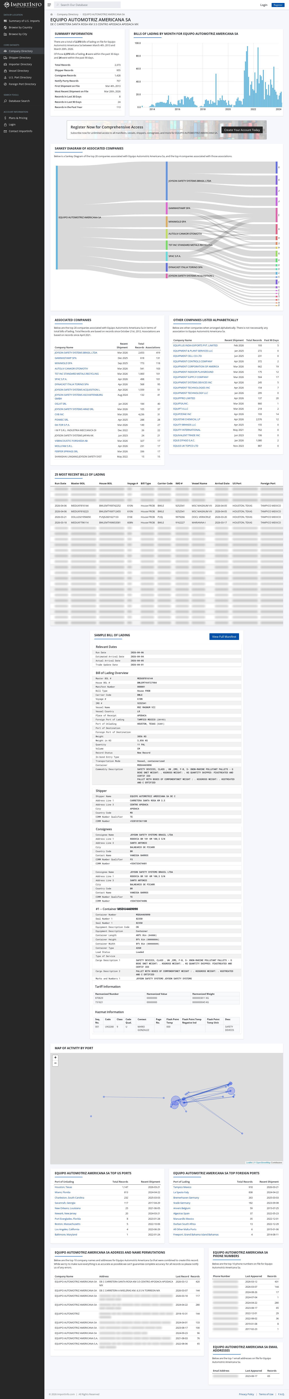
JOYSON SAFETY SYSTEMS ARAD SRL (74, 409)
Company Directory (67, 14)
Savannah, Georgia (65, 1202)
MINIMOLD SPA (155, 221)
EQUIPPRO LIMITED (184, 398)
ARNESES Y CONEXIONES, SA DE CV (253, 190)
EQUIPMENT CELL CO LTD (187, 356)
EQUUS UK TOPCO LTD (185, 445)
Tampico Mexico (182, 1187)
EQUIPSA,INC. (180, 403)
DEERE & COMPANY (245, 290)
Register (278, 4)
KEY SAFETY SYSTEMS (245, 247)
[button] (55, 1058)
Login (263, 5)
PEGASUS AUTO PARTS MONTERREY (254, 180)
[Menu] (49, 4)
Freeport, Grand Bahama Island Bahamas (196, 1234)
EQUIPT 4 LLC (180, 408)
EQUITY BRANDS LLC (184, 424)
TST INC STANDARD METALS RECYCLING (168, 245)
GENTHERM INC (243, 276)
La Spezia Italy (181, 1192)
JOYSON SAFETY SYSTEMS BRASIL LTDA (167, 180)
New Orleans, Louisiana (67, 1208)
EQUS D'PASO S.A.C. (184, 440)
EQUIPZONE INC (182, 414)
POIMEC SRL (61, 419)
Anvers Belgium (181, 1208)
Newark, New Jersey (65, 1213)
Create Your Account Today (242, 130)
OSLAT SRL (61, 403)
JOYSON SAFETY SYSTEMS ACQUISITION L (257, 214)
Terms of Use (266, 1394)
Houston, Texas (63, 1187)
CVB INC (59, 414)
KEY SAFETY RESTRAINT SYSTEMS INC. (254, 238)
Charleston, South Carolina (69, 1197)
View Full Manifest (224, 636)
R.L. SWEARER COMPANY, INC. (250, 269)
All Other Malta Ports (184, 1229)
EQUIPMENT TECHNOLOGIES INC (191, 387)
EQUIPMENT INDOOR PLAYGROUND (193, 372)
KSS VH (238, 229)
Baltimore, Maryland (66, 1234)
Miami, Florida (62, 1192)
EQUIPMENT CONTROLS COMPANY (192, 361)
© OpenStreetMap (262, 1162)
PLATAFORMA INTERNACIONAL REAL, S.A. (257, 260)
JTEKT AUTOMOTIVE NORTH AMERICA (255, 281)
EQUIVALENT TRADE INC (186, 435)
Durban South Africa (184, 1224)
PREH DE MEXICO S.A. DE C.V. (250, 167)
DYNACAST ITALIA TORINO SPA (163, 267)
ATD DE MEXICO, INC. (245, 201)
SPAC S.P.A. (152, 256)
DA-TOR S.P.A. (62, 424)
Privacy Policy (246, 1394)
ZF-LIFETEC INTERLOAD (247, 243)
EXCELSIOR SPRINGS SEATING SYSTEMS (255, 253)
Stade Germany (181, 1202)
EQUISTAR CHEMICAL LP (186, 419)
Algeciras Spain (181, 1213)
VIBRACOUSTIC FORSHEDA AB (71, 440)
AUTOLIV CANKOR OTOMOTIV (163, 233)
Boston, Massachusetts (67, 1224)
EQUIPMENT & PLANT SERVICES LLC (193, 350)
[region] (22, 704)
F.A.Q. (281, 1394)
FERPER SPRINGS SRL (245, 305)
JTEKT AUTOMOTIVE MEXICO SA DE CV (255, 293)
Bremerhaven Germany (186, 1197)
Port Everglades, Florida (68, 1218)
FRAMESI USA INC (244, 265)
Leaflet (249, 1162)
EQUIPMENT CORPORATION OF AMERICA (196, 366)
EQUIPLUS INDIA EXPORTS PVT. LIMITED (195, 345)
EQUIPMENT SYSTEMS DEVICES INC (192, 382)
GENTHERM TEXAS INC (246, 273)
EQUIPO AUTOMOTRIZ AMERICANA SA (80, 217)
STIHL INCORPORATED (246, 287)
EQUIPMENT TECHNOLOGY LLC (190, 393)
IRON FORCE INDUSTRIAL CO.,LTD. (253, 299)
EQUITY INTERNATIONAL (187, 430)
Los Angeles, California (67, 1229)
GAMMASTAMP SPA (157, 208)
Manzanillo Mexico (183, 1218)
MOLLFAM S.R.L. (64, 446)
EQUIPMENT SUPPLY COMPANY (190, 377)
